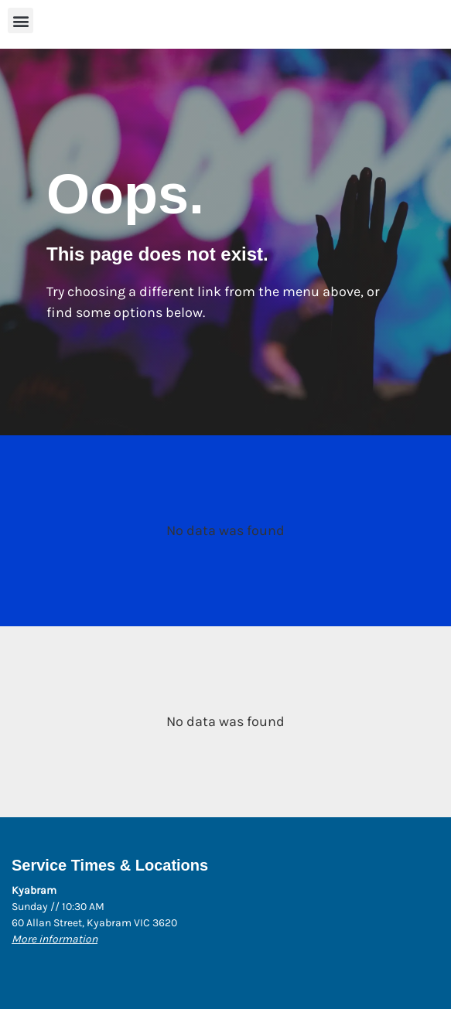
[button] (20, 20)
